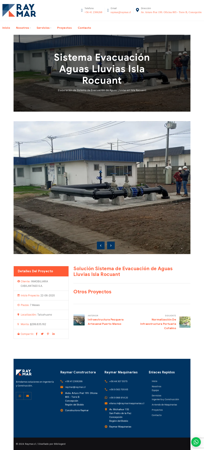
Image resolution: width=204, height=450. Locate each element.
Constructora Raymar (77, 410)
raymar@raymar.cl (121, 12)
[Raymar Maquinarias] (105, 426)
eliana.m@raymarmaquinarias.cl (126, 403)
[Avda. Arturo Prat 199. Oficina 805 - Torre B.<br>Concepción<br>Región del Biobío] (61, 393)
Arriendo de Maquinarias (164, 404)
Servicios (44, 27)
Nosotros (23, 27)
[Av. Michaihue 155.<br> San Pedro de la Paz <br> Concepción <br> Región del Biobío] (105, 409)
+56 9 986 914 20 (118, 397)
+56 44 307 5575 (118, 381)
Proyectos (66, 27)
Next (111, 245)
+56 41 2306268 (93, 12)
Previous (101, 245)
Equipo (155, 390)
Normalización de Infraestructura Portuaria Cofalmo (158, 324)
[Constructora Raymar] (61, 410)
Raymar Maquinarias (120, 426)
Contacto (87, 27)
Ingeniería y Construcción (165, 399)
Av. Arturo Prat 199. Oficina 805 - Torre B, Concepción (171, 12)
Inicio (6, 27)
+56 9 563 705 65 (118, 389)
